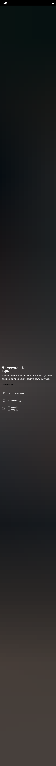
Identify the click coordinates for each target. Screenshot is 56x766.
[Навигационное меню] (53, 3)
